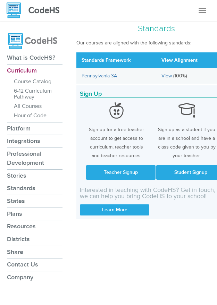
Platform (19, 128)
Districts (18, 239)
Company (20, 277)
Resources (21, 226)
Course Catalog (32, 81)
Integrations (23, 141)
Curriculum (22, 70)
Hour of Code (30, 115)
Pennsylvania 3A (99, 76)
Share (15, 252)
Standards (21, 188)
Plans (14, 214)
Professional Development (25, 158)
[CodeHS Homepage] (36, 10)
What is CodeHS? (31, 57)
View (167, 76)
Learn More (114, 210)
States (16, 201)
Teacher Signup (121, 172)
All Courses (28, 106)
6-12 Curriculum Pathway (33, 93)
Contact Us (22, 264)
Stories (16, 175)
